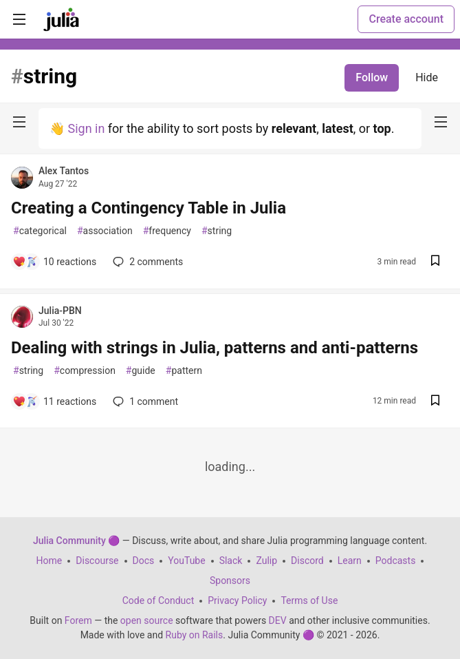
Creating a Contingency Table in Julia (148, 208)
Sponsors (230, 580)
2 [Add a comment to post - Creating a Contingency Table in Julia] (146, 261)
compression (85, 371)
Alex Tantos (64, 170)
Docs (144, 560)
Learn (350, 560)
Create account (406, 18)
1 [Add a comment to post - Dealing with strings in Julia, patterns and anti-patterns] (144, 401)
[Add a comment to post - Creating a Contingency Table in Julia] (54, 261)
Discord (307, 560)
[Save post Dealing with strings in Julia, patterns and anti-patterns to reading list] (435, 401)
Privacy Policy (237, 600)
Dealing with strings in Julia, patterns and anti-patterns (214, 347)
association (105, 231)
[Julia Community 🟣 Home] (61, 19)
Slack (231, 560)
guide (140, 371)
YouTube (186, 560)
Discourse (97, 560)
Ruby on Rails (194, 634)
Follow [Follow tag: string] (371, 77)
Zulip (266, 560)
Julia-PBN (60, 310)
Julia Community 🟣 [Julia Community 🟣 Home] (76, 540)
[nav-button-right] (440, 122)
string (216, 231)
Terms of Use (309, 600)
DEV (278, 620)
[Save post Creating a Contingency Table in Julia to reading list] (435, 262)
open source (146, 620)
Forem (78, 620)
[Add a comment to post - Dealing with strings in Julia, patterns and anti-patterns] (54, 401)
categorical (40, 231)
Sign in (86, 128)
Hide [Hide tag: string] (426, 77)
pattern (184, 371)
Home (49, 560)
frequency (167, 231)
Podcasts (395, 560)
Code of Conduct (158, 600)
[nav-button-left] (19, 122)
